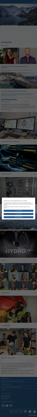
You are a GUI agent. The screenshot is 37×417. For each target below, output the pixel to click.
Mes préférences (18, 217)
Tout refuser (18, 213)
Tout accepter (18, 210)
